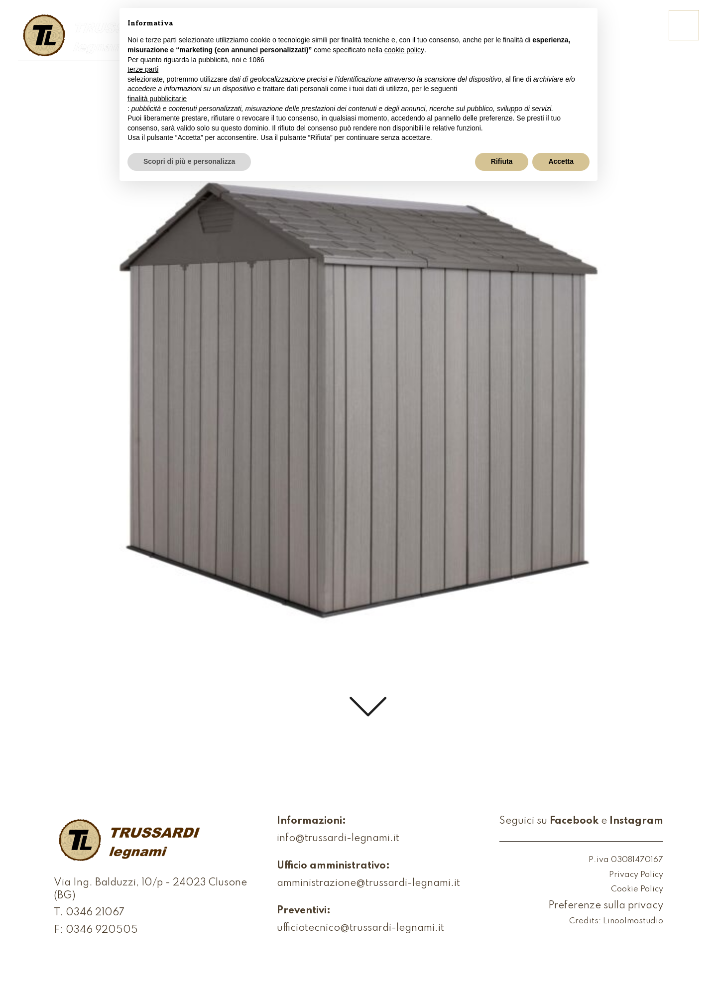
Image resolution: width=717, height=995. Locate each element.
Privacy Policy (636, 875)
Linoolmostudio (633, 921)
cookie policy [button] (404, 50)
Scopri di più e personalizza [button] (189, 161)
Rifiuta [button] (502, 161)
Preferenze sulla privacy (605, 905)
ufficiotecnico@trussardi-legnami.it (360, 928)
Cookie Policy (637, 889)
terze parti (142, 69)
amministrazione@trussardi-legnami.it (368, 883)
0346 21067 (95, 912)
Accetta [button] (561, 161)
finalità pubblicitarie (157, 99)
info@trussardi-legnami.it (338, 838)
